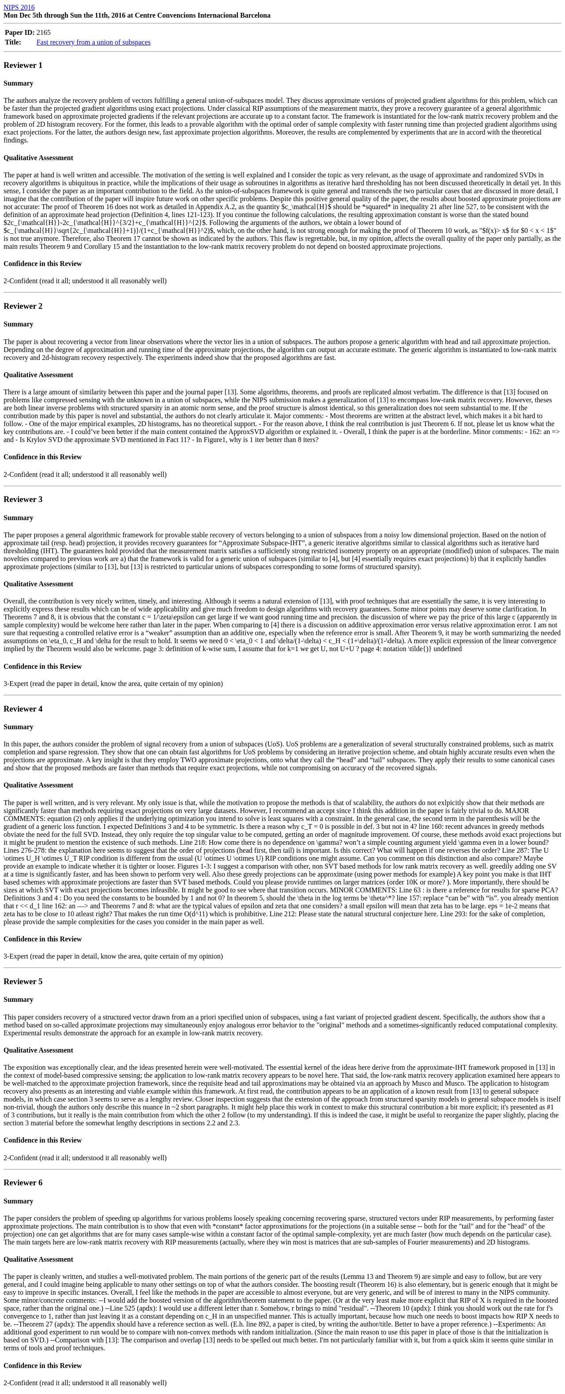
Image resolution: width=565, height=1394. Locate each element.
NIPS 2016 (19, 7)
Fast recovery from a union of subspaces (94, 42)
